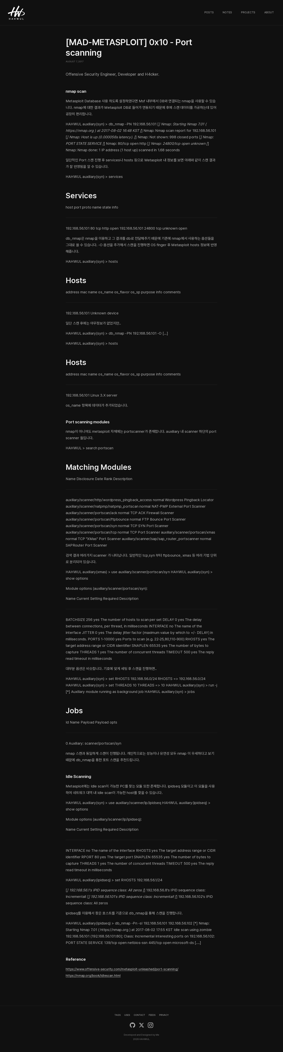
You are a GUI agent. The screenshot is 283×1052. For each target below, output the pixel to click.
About (269, 12)
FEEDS (152, 1015)
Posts (209, 12)
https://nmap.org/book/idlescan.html (96, 975)
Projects (248, 12)
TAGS (117, 1015)
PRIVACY (164, 1015)
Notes (227, 12)
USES (127, 1015)
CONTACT (139, 1015)
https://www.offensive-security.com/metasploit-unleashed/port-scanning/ (128, 969)
